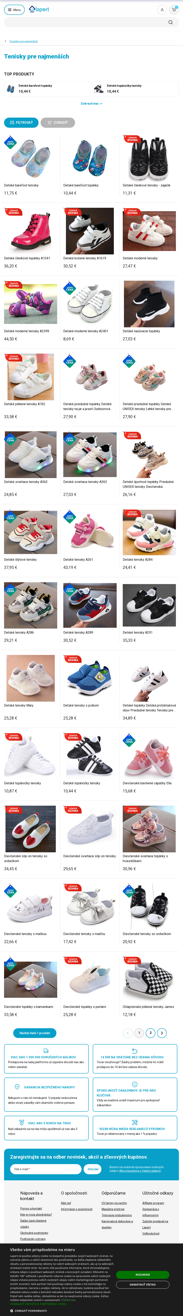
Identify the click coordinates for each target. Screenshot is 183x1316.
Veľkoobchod (150, 1233)
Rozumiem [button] (143, 1274)
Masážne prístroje (113, 1209)
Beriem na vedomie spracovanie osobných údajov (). (137, 1169)
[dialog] (91, 1279)
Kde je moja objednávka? (36, 1214)
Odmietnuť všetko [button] (143, 1284)
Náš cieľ (66, 1203)
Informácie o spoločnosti (77, 1209)
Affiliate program (153, 1203)
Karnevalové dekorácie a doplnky (117, 1224)
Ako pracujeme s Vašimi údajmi (140, 1170)
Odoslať (93, 1169)
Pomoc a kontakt (31, 1208)
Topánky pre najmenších (23, 41)
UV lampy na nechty (114, 1203)
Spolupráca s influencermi (150, 1212)
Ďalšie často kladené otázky (33, 1223)
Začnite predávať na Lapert (155, 1224)
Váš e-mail (22, 1169)
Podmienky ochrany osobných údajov (33, 1242)
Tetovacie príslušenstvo (117, 1215)
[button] (62, 1304)
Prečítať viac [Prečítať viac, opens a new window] (68, 1300)
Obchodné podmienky (34, 1233)
